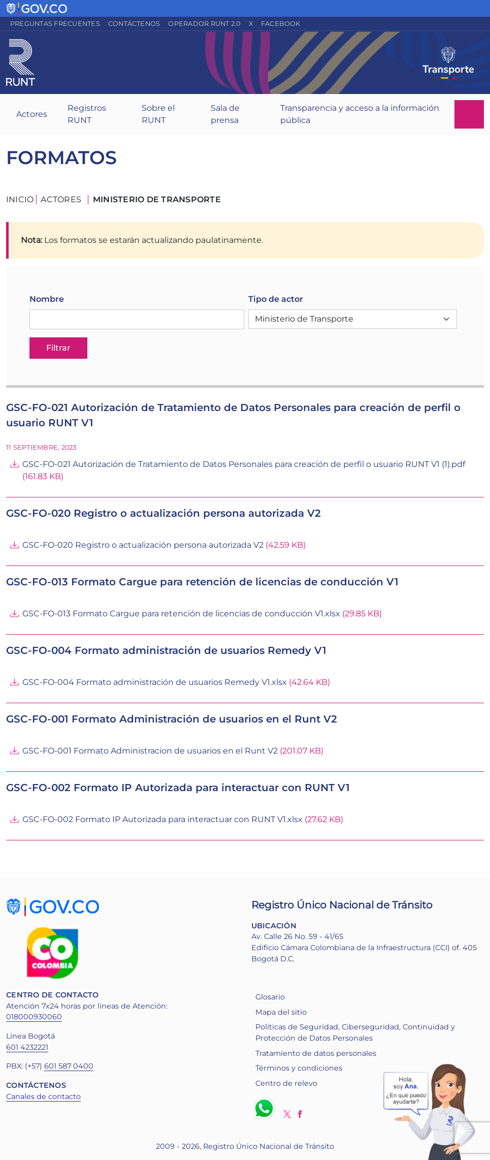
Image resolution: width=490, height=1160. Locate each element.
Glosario (270, 996)
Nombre (46, 299)
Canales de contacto (43, 1096)
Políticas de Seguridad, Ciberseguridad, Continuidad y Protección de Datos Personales (355, 1032)
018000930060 (34, 1016)
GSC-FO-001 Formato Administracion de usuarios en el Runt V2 (150, 751)
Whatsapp (266, 1108)
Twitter (287, 1114)
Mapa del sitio (281, 1012)
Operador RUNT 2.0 (204, 23)
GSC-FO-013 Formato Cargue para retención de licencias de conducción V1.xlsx (181, 613)
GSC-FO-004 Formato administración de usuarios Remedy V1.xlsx (154, 682)
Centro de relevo (286, 1083)
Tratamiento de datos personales (315, 1053)
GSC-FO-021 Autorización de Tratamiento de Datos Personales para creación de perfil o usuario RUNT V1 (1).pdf (243, 464)
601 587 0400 (68, 1066)
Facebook (281, 23)
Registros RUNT (87, 114)
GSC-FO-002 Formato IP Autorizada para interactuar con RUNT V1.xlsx (162, 819)
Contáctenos (134, 23)
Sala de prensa (225, 114)
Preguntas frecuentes (55, 23)
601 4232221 (27, 1047)
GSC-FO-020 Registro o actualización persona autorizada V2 (143, 545)
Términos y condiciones (298, 1068)
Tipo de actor (275, 299)
